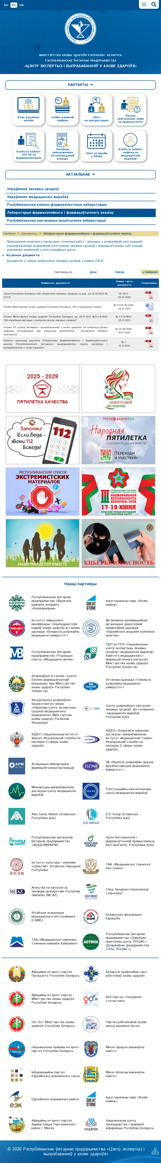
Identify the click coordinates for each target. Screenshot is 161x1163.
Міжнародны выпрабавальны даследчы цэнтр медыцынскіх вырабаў (53, 791)
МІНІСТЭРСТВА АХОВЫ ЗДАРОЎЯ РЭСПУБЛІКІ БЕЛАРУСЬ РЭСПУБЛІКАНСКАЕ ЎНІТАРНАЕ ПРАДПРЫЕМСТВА (80, 60)
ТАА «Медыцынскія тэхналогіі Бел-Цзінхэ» (128, 866)
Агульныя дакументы (23, 255)
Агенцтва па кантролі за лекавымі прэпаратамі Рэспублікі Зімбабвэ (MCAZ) (55, 891)
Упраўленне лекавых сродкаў (33, 189)
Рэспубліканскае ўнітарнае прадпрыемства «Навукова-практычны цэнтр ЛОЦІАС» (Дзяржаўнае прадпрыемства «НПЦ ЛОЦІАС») (127, 942)
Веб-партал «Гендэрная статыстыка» (124, 999)
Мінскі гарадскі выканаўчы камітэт (125, 1049)
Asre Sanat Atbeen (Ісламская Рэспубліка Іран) (53, 816)
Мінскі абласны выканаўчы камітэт (125, 1074)
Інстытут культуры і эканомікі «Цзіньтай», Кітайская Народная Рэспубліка (55, 866)
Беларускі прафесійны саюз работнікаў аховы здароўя (126, 974)
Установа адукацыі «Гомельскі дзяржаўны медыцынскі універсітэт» (128, 683)
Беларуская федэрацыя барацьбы (124, 916)
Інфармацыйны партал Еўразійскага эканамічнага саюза (55, 1074)
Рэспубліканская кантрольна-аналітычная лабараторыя (56, 220)
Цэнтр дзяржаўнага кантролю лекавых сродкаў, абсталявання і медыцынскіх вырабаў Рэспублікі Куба (130, 711)
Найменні (151, 272)
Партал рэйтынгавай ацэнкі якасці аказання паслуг (126, 1024)
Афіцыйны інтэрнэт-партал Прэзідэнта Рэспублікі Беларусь (55, 974)
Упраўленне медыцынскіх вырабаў (37, 197)
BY (14, 5)
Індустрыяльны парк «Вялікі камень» (127, 603)
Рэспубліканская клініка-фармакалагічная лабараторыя (56, 204)
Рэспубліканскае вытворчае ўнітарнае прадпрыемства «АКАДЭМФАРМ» (52, 841)
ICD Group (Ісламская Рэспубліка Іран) (122, 816)
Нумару (119, 272)
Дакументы (29, 234)
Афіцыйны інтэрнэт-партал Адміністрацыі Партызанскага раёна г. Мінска (53, 1124)
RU (6, 5)
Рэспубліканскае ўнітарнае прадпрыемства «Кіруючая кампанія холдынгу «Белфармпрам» (51, 603)
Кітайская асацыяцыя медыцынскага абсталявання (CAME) (53, 916)
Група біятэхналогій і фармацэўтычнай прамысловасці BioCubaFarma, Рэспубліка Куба (130, 841)
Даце (93, 272)
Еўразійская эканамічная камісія (55, 1099)
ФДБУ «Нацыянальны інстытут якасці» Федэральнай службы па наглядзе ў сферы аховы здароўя (55, 740)
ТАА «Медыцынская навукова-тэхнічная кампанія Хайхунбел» (54, 941)
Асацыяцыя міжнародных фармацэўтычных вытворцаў (52, 766)
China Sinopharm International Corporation (127, 891)
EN (21, 5)
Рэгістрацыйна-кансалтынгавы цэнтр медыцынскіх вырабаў (128, 791)
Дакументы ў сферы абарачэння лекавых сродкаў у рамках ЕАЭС (55, 261)
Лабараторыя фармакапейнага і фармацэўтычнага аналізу (60, 212)
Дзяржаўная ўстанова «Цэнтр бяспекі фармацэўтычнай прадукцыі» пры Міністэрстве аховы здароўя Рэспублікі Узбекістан (54, 683)
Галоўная (9, 234)
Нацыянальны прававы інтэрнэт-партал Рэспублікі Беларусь (55, 1049)
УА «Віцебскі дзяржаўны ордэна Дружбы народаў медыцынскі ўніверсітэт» (129, 766)
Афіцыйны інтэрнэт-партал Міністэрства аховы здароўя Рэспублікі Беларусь (52, 999)
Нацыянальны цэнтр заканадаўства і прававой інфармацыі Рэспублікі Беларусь (130, 1124)
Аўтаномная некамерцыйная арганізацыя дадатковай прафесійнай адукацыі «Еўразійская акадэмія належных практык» (130, 628)
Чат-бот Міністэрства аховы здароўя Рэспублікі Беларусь (53, 1024)
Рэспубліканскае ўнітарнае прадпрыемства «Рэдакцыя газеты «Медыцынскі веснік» (52, 656)
